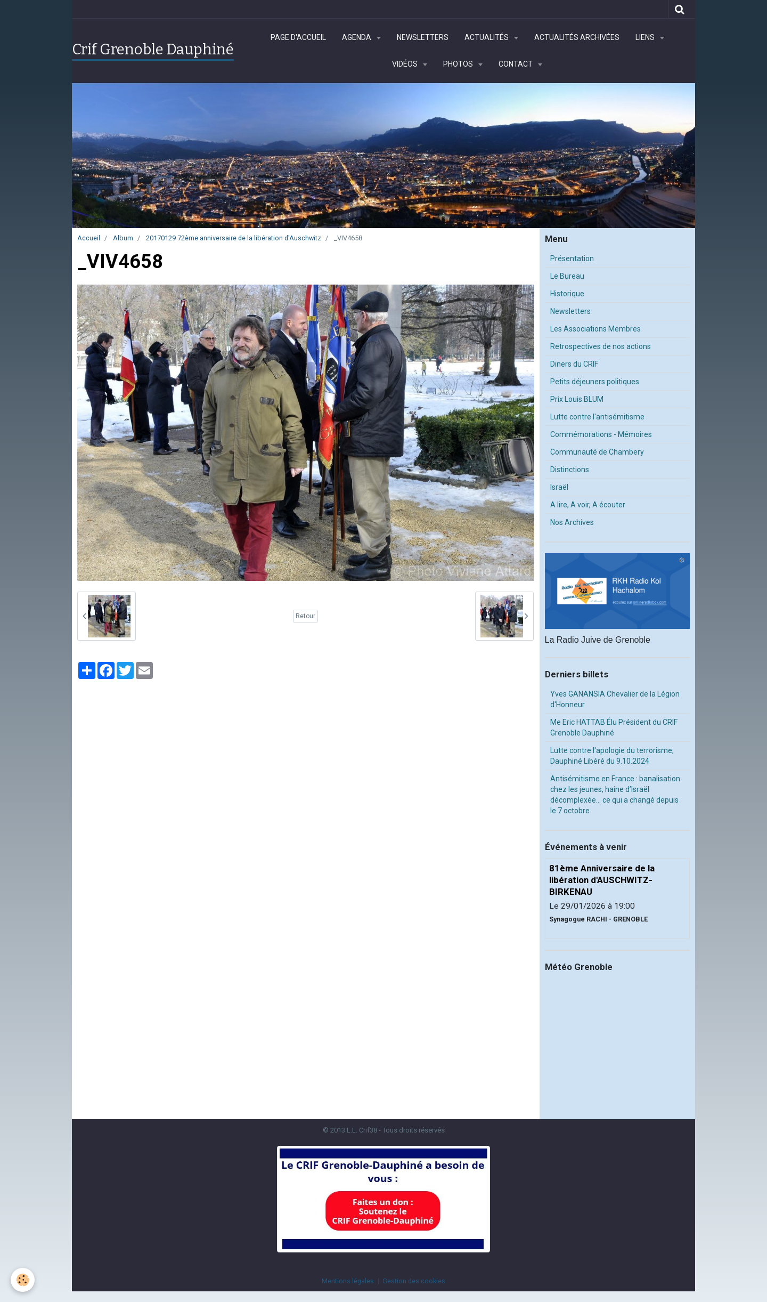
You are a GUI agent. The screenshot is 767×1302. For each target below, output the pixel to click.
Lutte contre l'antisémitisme (597, 417)
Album (123, 238)
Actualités (487, 37)
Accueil (88, 238)
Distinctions (569, 469)
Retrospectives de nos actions (600, 346)
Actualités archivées (576, 37)
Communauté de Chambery (597, 452)
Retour (305, 616)
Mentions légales (348, 1281)
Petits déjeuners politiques (594, 381)
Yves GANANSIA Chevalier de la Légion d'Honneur (615, 699)
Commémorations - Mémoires (601, 434)
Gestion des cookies (413, 1281)
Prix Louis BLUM (576, 399)
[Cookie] (23, 1280)
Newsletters (422, 37)
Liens (645, 37)
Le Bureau (567, 276)
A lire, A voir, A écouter (587, 504)
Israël (559, 487)
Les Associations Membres (595, 329)
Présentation (572, 258)
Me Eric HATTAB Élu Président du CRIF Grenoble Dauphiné (614, 727)
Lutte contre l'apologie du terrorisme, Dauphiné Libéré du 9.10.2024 (612, 755)
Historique (567, 293)
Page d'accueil (298, 37)
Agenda (357, 37)
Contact (516, 64)
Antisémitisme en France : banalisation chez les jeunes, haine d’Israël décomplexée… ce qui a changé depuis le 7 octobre (615, 794)
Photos (459, 64)
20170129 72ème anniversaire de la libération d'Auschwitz (233, 238)
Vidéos (405, 64)
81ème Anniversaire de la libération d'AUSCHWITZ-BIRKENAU (602, 880)
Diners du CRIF (574, 364)
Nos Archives (572, 522)
